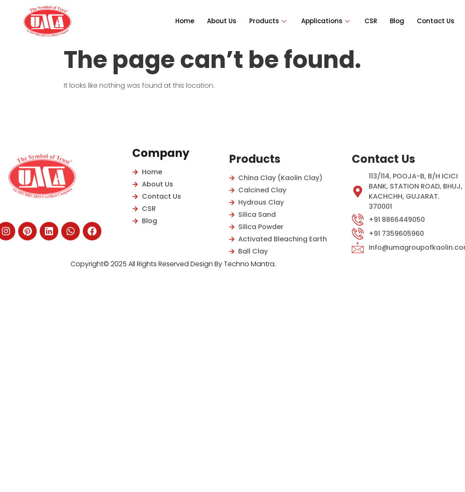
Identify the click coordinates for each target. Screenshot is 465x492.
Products (268, 20)
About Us (222, 20)
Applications (326, 20)
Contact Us (435, 20)
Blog (397, 20)
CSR (370, 20)
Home (184, 20)
